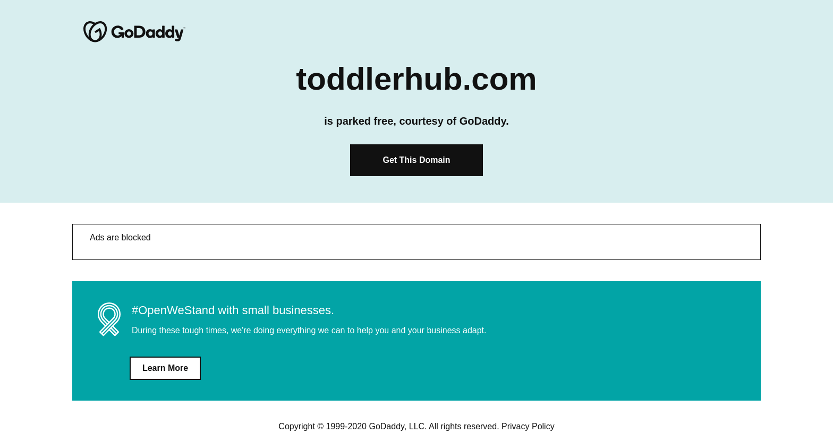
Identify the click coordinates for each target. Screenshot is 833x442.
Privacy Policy (528, 426)
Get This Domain (416, 159)
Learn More (165, 367)
